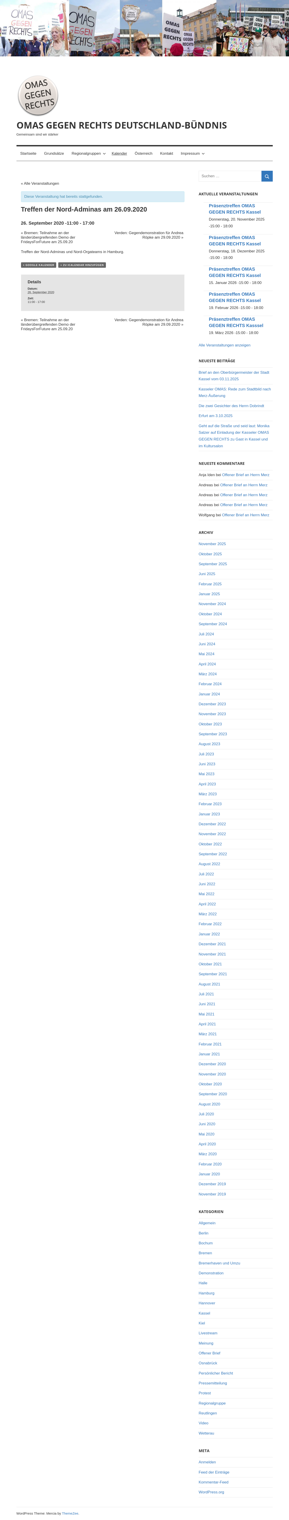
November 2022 (212, 834)
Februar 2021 (210, 1044)
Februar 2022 (210, 924)
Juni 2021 (207, 1004)
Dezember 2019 (212, 1184)
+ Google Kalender (38, 265)
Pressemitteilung (213, 1383)
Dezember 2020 (212, 1064)
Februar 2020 (210, 1164)
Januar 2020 (209, 1174)
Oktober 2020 (210, 1084)
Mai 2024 (206, 654)
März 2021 (208, 1034)
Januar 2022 (209, 934)
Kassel (204, 1313)
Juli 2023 (206, 754)
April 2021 (207, 1024)
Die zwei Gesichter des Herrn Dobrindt (231, 406)
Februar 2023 (210, 804)
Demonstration (211, 1273)
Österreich (143, 153)
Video (203, 1423)
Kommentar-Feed (213, 1482)
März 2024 (208, 674)
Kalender (119, 153)
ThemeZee (70, 1513)
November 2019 (212, 1194)
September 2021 (213, 974)
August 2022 (209, 864)
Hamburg (206, 1293)
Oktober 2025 (210, 554)
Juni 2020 (207, 1124)
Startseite (28, 153)
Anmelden (207, 1462)
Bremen (205, 1253)
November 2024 (212, 604)
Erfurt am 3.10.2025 (216, 416)
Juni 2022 (207, 884)
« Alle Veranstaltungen (40, 183)
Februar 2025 (210, 584)
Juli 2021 (206, 994)
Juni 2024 (207, 644)
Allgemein (207, 1223)
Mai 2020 (206, 1134)
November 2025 (212, 544)
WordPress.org (211, 1492)
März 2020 (208, 1154)
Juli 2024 (206, 634)
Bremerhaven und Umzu (219, 1263)
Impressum (193, 153)
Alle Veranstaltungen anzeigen (225, 345)
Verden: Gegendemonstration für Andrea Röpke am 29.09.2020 (148, 235)
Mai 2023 (206, 774)
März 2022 (208, 914)
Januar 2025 (209, 594)
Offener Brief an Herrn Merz (245, 475)
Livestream (208, 1333)
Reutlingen (208, 1413)
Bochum (206, 1243)
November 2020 (212, 1074)
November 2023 (212, 714)
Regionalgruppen (89, 153)
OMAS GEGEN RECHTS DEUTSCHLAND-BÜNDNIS (121, 125)
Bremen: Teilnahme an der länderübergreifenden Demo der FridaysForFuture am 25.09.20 (48, 237)
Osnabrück (208, 1363)
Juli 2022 (206, 874)
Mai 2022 (206, 894)
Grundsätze (54, 153)
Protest (205, 1393)
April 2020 (207, 1144)
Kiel (202, 1323)
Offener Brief (209, 1353)
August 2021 (209, 984)
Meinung (206, 1343)
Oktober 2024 (210, 614)
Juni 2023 (207, 764)
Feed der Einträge (214, 1472)
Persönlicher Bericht (216, 1373)
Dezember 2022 (212, 824)
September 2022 (213, 854)
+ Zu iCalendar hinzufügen (82, 265)
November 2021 (212, 954)
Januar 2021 (209, 1054)
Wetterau (206, 1433)
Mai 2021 (206, 1014)
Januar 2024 (209, 694)
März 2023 (208, 794)
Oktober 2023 (210, 724)
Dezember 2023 (212, 704)
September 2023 (213, 734)
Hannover (207, 1303)
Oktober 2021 (210, 964)
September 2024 (213, 624)
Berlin (203, 1233)
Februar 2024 (210, 684)
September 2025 (213, 564)
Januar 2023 (209, 814)
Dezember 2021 (212, 944)
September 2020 (213, 1094)
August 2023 (209, 744)
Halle (203, 1283)
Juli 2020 (206, 1114)
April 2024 (207, 664)
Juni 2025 (207, 574)
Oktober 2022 (210, 844)
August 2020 (209, 1104)
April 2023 (207, 784)
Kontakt (166, 153)
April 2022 (207, 904)
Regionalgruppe (212, 1403)
